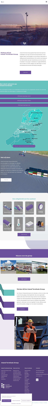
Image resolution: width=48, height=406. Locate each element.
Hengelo (26, 380)
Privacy (41, 402)
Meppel (26, 387)
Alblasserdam (28, 370)
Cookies (45, 402)
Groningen (27, 379)
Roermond (27, 390)
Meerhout (27, 386)
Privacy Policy (18, 403)
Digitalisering (4, 376)
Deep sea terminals (17, 374)
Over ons (3, 373)
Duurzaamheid (4, 374)
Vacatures (3, 379)
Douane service (16, 379)
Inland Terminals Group (6, 370)
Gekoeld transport (17, 377)
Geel (26, 377)
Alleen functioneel (16, 400)
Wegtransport (16, 376)
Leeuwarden (27, 383)
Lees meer (36, 267)
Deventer (27, 376)
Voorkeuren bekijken (26, 400)
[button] (46, 2)
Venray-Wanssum (28, 393)
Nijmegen (27, 389)
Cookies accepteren (6, 400)
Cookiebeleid (13, 403)
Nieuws (2, 377)
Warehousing (16, 380)
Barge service (16, 370)
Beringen (27, 373)
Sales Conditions (34, 402)
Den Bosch (27, 374)
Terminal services (17, 373)
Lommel (26, 384)
